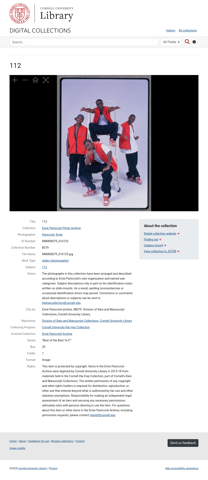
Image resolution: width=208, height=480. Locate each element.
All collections (188, 30)
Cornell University (20, 13)
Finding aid (152, 239)
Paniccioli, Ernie (52, 234)
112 (44, 267)
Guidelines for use (38, 441)
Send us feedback (183, 443)
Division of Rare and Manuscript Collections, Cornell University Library (87, 321)
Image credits (17, 448)
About (22, 441)
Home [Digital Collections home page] (13, 441)
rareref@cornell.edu (102, 415)
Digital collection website (161, 233)
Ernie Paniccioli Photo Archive (61, 228)
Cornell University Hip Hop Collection (66, 327)
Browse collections (62, 441)
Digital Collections (40, 30)
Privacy (53, 468)
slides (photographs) (55, 260)
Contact (80, 441)
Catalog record (155, 245)
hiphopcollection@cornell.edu (61, 303)
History (171, 30)
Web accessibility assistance (181, 468)
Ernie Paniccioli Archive (57, 334)
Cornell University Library (32, 468)
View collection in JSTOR (161, 251)
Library (56, 13)
